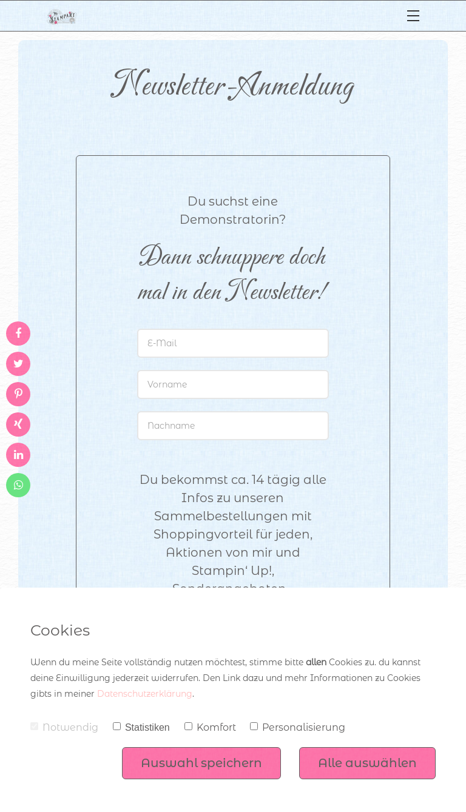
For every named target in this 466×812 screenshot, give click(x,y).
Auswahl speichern (201, 763)
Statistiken (141, 727)
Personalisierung (297, 727)
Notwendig (64, 727)
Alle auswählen (367, 763)
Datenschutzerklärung (144, 693)
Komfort (210, 727)
